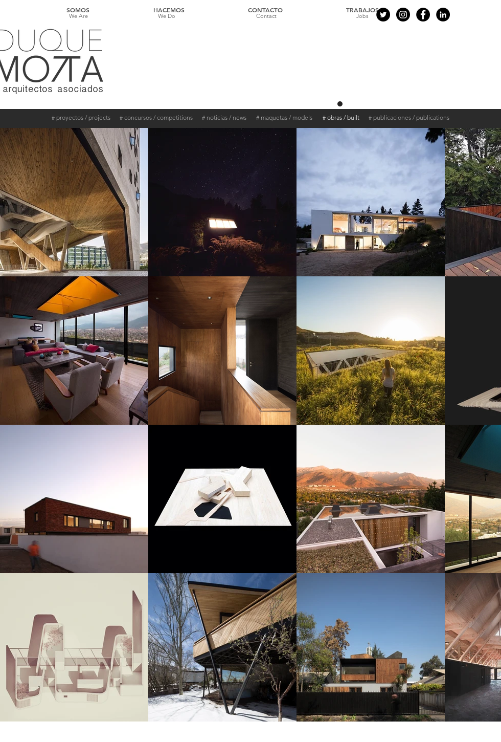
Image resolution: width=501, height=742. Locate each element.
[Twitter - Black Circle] (383, 14)
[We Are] (78, 16)
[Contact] (266, 16)
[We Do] (166, 16)
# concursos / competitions (156, 117)
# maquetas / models (284, 117)
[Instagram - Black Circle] (403, 14)
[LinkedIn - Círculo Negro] (443, 14)
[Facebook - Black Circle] (423, 14)
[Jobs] (362, 16)
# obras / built (341, 117)
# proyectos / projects (81, 117)
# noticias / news (224, 117)
